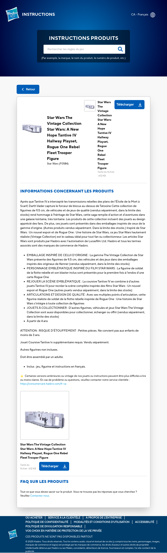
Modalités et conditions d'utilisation (101, 522)
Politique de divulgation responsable (53, 526)
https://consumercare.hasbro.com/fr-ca (43, 383)
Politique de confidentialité (46, 522)
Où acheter (33, 517)
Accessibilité (144, 522)
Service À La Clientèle (64, 517)
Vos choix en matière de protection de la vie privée (63, 531)
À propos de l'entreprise (104, 517)
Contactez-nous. (40, 495)
